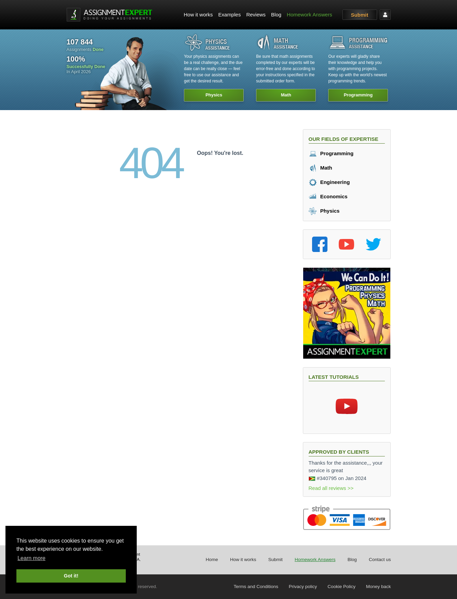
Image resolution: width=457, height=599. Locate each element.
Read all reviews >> (331, 488)
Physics (324, 211)
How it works (198, 14)
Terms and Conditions (256, 586)
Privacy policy (303, 586)
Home (212, 559)
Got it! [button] (71, 575)
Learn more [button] (31, 558)
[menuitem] (198, 15)
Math (320, 168)
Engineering (329, 182)
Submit (359, 15)
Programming (331, 153)
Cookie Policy (341, 586)
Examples (229, 14)
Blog (276, 14)
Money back (378, 586)
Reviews (256, 14)
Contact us (380, 559)
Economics (328, 196)
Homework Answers (309, 14)
